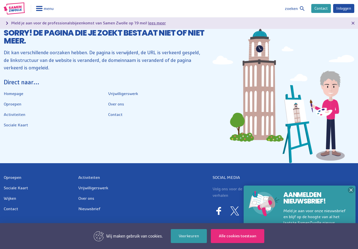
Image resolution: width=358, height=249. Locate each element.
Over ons (116, 103)
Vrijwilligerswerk (123, 93)
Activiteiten (14, 114)
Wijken (10, 198)
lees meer (157, 22)
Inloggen (343, 8)
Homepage (13, 93)
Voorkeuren (189, 236)
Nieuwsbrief (89, 208)
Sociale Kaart (16, 124)
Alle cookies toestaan (237, 236)
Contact (321, 8)
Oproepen (12, 103)
